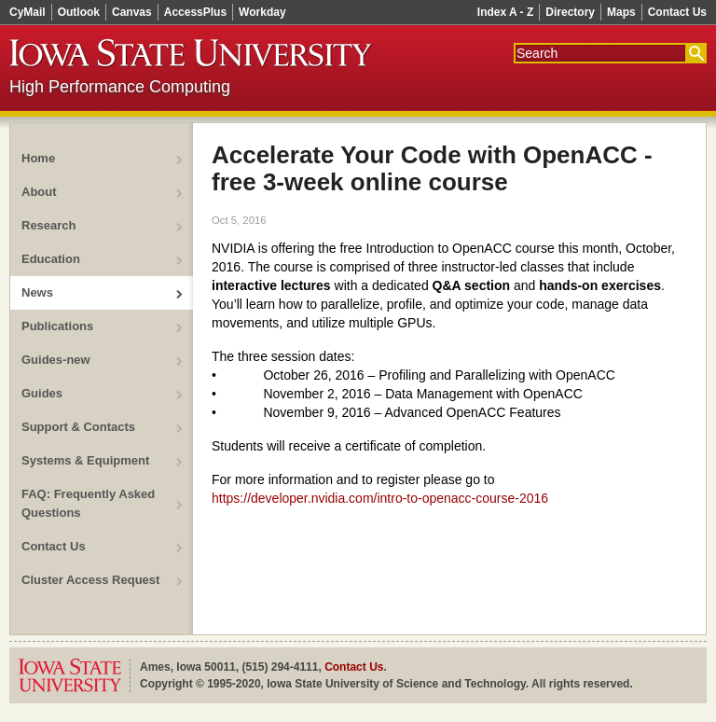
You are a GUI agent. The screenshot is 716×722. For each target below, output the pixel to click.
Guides (41, 393)
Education (50, 259)
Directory (570, 12)
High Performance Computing (119, 86)
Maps (621, 12)
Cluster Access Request (90, 580)
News (37, 292)
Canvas (132, 12)
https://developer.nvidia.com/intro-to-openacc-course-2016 (380, 498)
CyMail (27, 12)
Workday (262, 12)
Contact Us (677, 12)
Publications (57, 326)
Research (48, 225)
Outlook (79, 12)
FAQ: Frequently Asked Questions (88, 503)
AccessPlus (195, 12)
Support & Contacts (78, 427)
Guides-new (55, 360)
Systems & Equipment (85, 460)
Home (38, 158)
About (39, 192)
